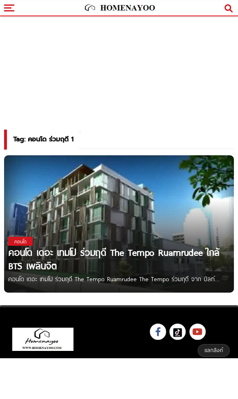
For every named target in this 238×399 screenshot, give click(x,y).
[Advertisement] (119, 377)
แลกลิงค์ (214, 350)
